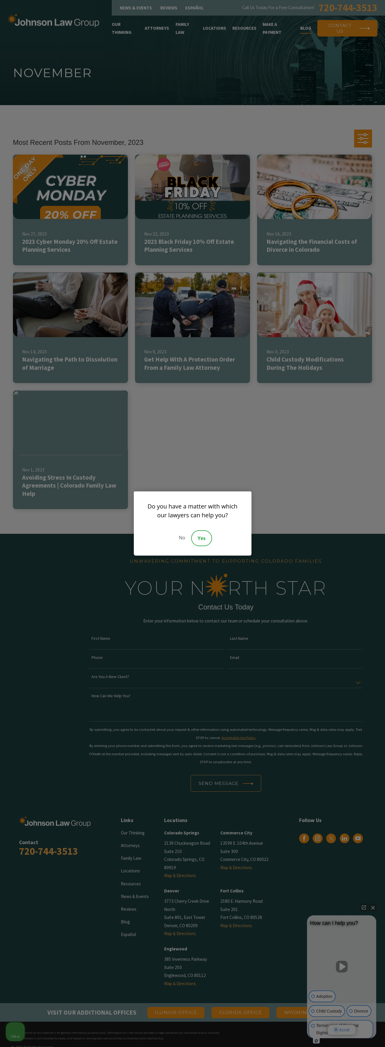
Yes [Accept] (202, 538)
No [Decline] (182, 537)
